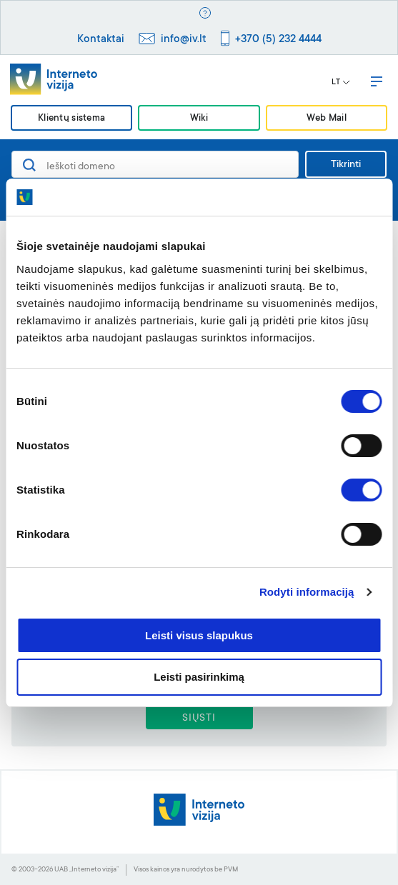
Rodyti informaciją (306, 592)
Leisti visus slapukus (199, 635)
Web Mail (327, 119)
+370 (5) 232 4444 (278, 40)
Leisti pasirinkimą (199, 677)
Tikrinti (346, 165)
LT (341, 83)
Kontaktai (100, 40)
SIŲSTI (199, 718)
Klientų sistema (71, 119)
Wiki (199, 119)
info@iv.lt (184, 40)
